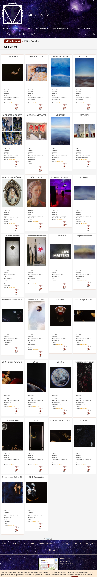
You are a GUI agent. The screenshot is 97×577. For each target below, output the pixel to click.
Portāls (36, 420)
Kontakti (87, 28)
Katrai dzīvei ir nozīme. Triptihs (14, 300)
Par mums (76, 28)
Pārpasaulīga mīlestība (84, 362)
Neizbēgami (84, 177)
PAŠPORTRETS (36, 177)
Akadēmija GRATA (60, 28)
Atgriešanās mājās (84, 236)
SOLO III (36, 362)
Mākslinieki (27, 28)
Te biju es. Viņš (12, 420)
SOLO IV (60, 362)
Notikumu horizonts (12, 236)
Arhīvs (33, 34)
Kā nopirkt (10, 34)
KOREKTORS (12, 57)
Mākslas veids (42, 28)
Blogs (5, 28)
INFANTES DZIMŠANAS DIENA (15, 177)
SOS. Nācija (60, 300)
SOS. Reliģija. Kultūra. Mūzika (62, 420)
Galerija (15, 28)
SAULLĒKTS (84, 57)
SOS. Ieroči (84, 420)
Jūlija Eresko (10, 47)
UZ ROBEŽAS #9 (60, 57)
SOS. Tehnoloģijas (36, 477)
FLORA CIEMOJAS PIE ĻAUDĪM (39, 57)
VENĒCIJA (60, 115)
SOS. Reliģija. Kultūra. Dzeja (13, 362)
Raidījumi (23, 34)
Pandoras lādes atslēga (36, 236)
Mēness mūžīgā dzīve (36, 300)
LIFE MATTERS (60, 236)
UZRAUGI (84, 115)
